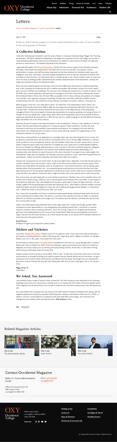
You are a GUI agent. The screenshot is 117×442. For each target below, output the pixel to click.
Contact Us (65, 413)
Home (18, 28)
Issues (41, 28)
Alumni (54, 4)
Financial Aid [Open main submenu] (78, 8)
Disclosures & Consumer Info (71, 421)
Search (110, 12)
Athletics (63, 4)
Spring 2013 (50, 28)
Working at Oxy (66, 409)
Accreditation (92, 409)
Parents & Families (83, 4)
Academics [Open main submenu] (91, 8)
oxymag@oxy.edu (47, 381)
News (100, 4)
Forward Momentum (45, 67)
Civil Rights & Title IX (95, 413)
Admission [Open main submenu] (64, 8)
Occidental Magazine (29, 28)
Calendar (108, 4)
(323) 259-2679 (51, 378)
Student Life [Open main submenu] (104, 8)
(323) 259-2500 (29, 417)
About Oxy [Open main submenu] (51, 8)
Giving (71, 4)
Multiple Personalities (32, 234)
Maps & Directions (68, 417)
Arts (94, 4)
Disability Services (93, 417)
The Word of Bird (46, 243)
